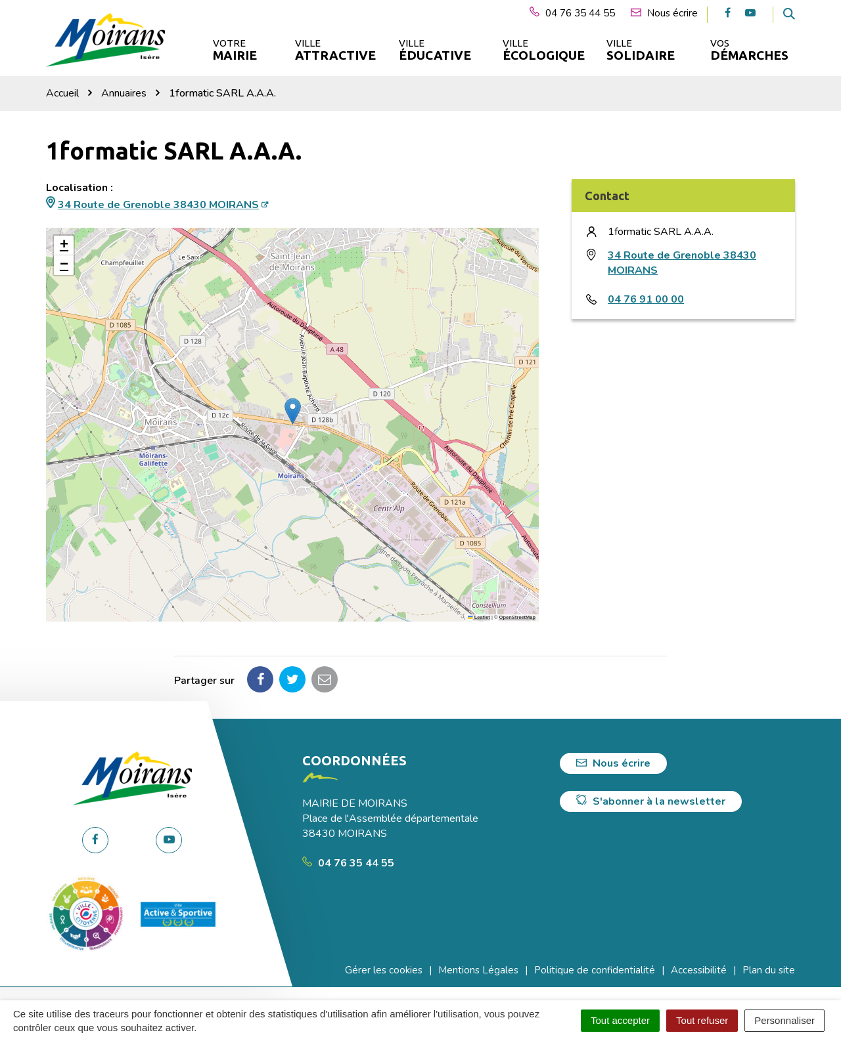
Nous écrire (613, 763)
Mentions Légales (478, 970)
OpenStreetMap (517, 617)
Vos (749, 50)
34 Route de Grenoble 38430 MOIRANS (158, 205)
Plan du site (768, 970)
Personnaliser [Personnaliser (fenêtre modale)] (784, 1020)
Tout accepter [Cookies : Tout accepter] (620, 1020)
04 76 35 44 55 (348, 863)
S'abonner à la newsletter (650, 801)
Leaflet (479, 617)
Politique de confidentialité (594, 970)
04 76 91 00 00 (646, 299)
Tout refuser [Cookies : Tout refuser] (702, 1020)
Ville (334, 50)
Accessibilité (699, 970)
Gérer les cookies (383, 970)
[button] (292, 411)
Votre (235, 50)
